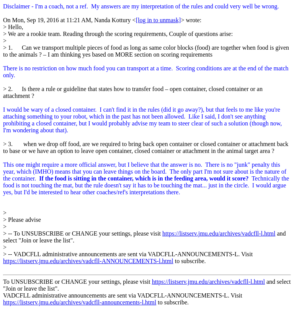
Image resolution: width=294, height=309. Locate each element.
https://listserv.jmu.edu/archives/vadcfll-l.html (218, 233)
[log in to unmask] (158, 20)
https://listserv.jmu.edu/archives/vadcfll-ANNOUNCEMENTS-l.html (88, 261)
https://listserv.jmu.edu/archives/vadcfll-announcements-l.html (79, 302)
